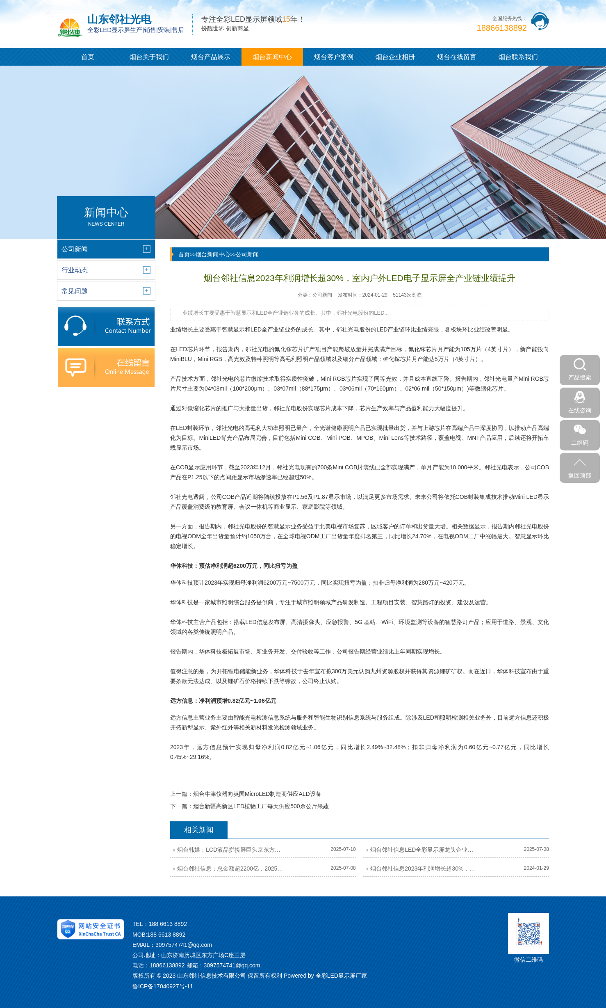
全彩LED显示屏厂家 (341, 975)
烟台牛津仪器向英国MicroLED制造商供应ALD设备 (257, 794)
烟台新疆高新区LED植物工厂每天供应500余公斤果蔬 (261, 806)
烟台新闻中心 (272, 56)
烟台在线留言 (456, 56)
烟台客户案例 (333, 56)
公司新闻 (247, 254)
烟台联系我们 (518, 56)
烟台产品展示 (210, 56)
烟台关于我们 (149, 56)
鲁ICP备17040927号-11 (162, 986)
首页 (87, 56)
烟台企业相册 (395, 56)
